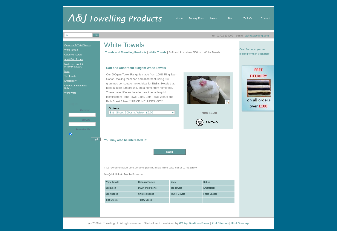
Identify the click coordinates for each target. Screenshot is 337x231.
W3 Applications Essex (194, 223)
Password (85, 120)
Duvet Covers (178, 194)
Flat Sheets (112, 200)
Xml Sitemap (220, 223)
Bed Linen (111, 188)
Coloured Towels (146, 182)
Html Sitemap (240, 223)
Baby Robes (112, 194)
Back (169, 151)
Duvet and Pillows (147, 188)
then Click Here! (261, 53)
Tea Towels (176, 188)
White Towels (157, 52)
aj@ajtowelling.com (257, 35)
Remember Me (83, 129)
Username (85, 110)
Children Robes (146, 194)
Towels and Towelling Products (125, 52)
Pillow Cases (145, 200)
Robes (206, 182)
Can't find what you (250, 49)
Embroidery (209, 188)
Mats (173, 182)
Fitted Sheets (210, 194)
